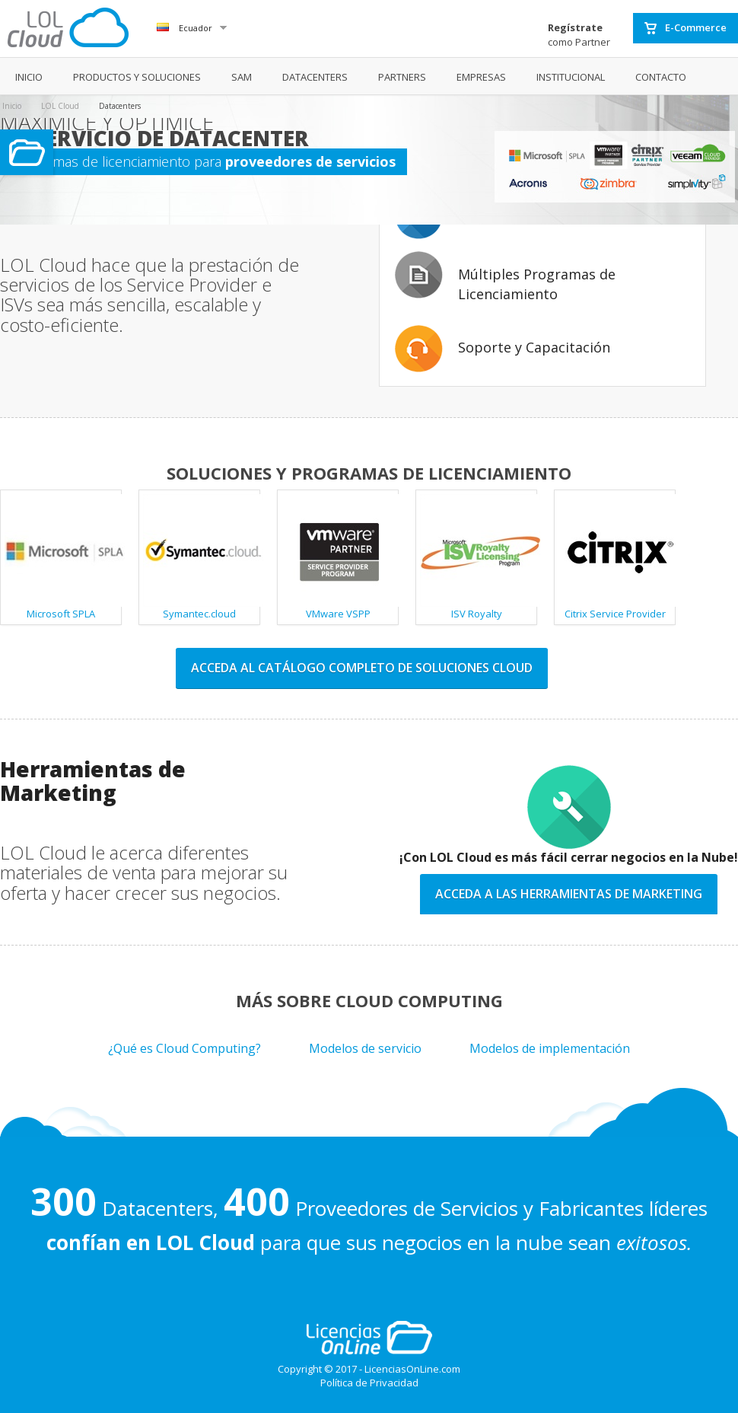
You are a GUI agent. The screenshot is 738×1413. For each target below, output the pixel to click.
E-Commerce (685, 28)
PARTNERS (402, 77)
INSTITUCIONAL (570, 77)
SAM (241, 77)
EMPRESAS (481, 77)
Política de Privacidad (369, 1382)
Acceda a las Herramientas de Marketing (568, 893)
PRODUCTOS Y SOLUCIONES (137, 77)
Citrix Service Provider (617, 557)
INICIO (29, 77)
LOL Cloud (60, 105)
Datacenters (120, 105)
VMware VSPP (340, 557)
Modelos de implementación (549, 1048)
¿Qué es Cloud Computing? (184, 1048)
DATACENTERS (315, 77)
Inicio (11, 105)
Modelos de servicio (365, 1048)
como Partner (579, 35)
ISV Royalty (478, 557)
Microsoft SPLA (63, 557)
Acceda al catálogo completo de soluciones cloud (362, 667)
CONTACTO (660, 77)
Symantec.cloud (201, 557)
